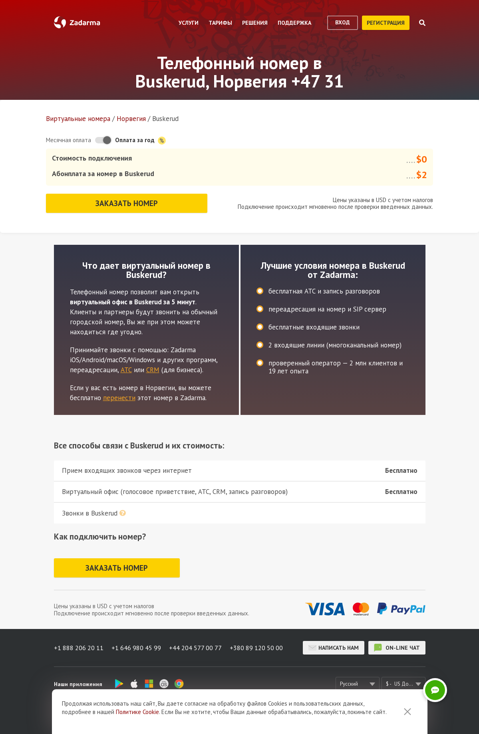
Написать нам (333, 648)
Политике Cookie (137, 712)
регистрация (386, 22)
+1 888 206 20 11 (78, 648)
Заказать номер (126, 203)
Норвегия (131, 118)
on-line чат (397, 648)
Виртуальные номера (78, 118)
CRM (152, 369)
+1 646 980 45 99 (136, 648)
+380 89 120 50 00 (256, 648)
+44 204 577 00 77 (195, 648)
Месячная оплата (68, 140)
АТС (126, 369)
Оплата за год (140, 140)
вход (342, 22)
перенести (119, 397)
